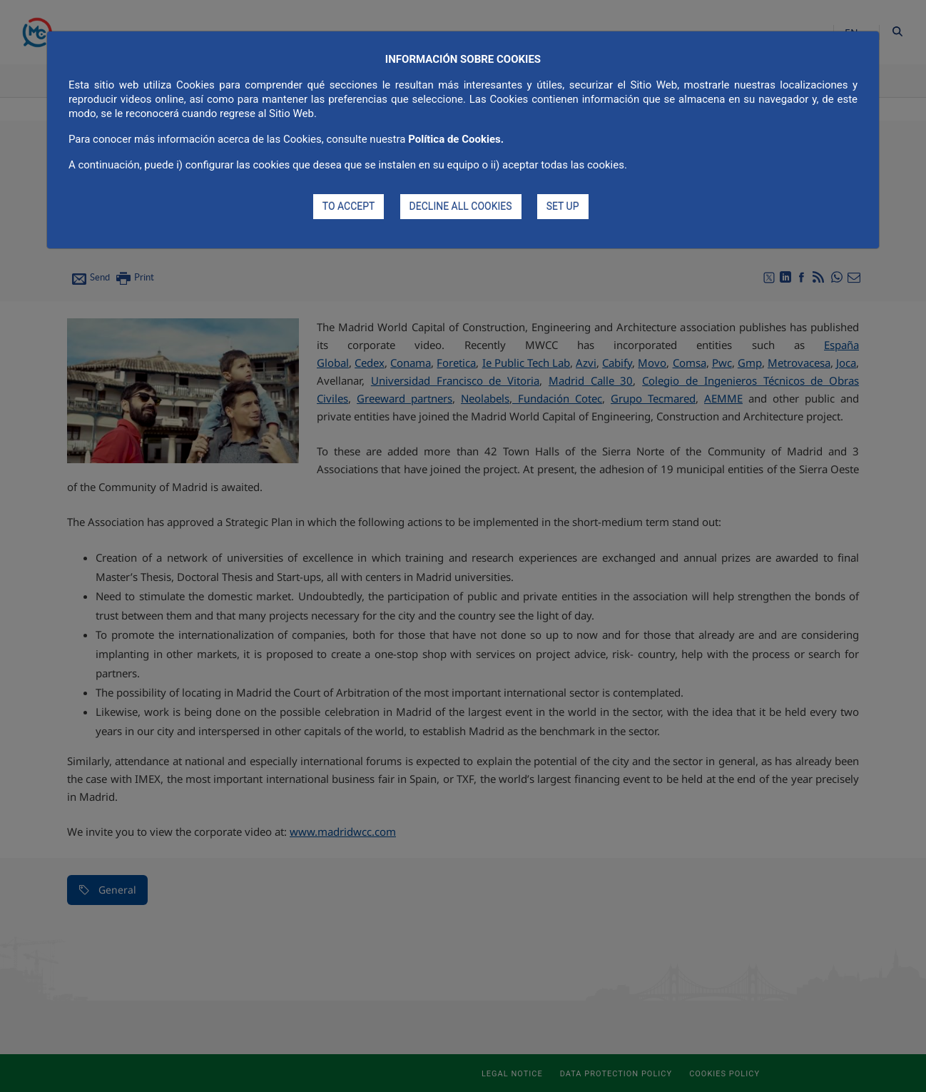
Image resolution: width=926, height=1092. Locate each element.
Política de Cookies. (456, 139)
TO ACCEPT (348, 206)
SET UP (562, 206)
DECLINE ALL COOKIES (460, 206)
